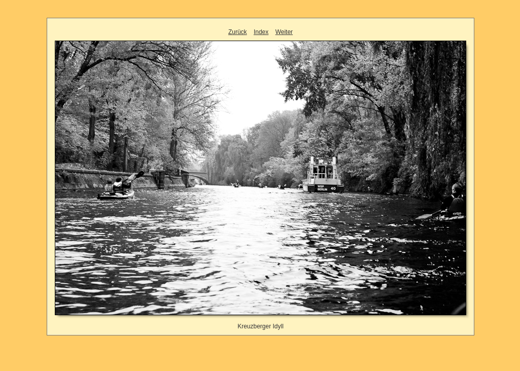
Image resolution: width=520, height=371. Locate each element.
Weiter (284, 32)
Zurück (237, 32)
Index (261, 32)
